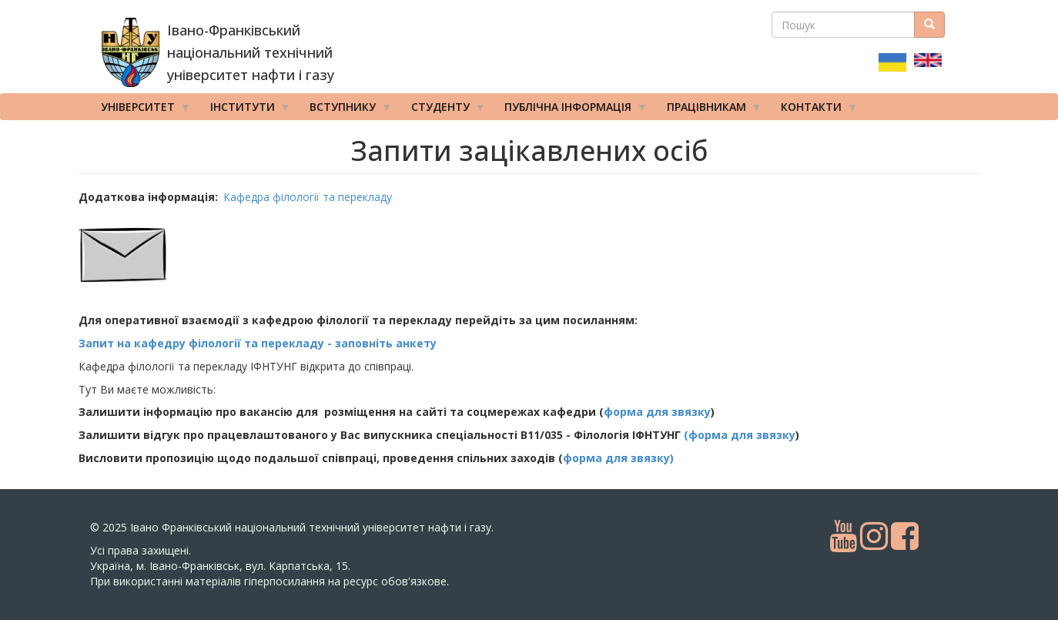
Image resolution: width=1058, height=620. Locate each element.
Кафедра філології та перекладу (307, 196)
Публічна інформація (571, 110)
